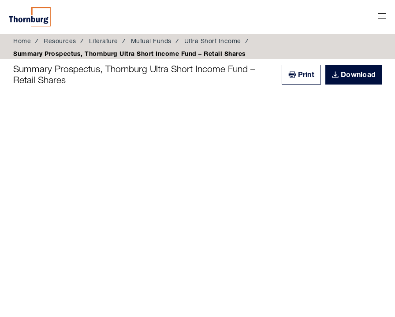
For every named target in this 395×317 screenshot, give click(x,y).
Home (22, 41)
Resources (60, 41)
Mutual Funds (151, 41)
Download (358, 74)
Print (306, 74)
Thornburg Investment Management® (30, 16)
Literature (103, 41)
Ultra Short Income (212, 41)
